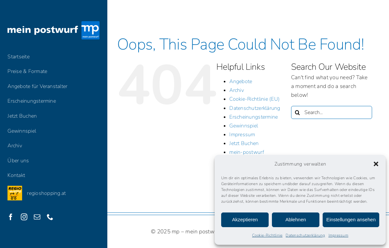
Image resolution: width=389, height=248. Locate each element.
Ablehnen (295, 219)
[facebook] (10, 217)
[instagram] (24, 217)
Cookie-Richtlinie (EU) (254, 99)
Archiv (236, 90)
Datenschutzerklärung (305, 235)
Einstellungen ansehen (351, 219)
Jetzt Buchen (244, 143)
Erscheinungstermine (253, 117)
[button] (376, 164)
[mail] (37, 217)
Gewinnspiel (243, 125)
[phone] (50, 217)
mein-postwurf (246, 152)
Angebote (240, 81)
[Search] (297, 112)
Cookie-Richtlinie (267, 235)
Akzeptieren (245, 219)
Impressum (338, 235)
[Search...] (331, 112)
